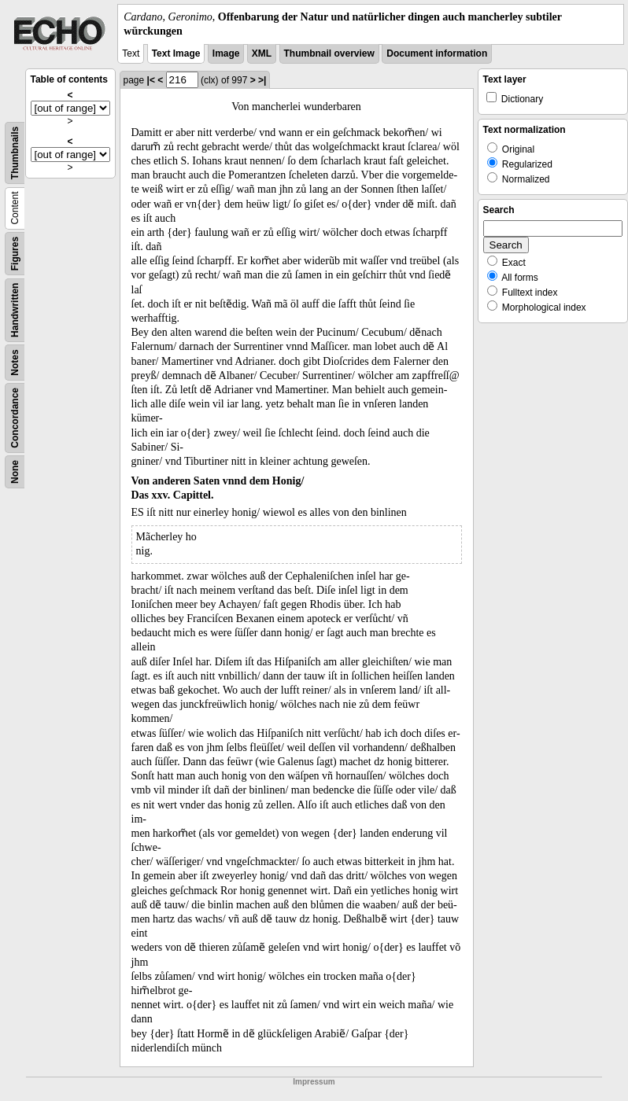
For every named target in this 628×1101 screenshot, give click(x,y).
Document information (436, 53)
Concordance (14, 418)
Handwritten (14, 310)
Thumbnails (14, 153)
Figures (14, 254)
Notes (14, 363)
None (14, 472)
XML (262, 53)
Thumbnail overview (329, 53)
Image (226, 53)
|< (151, 80)
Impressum (313, 1081)
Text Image (176, 53)
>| (262, 80)
